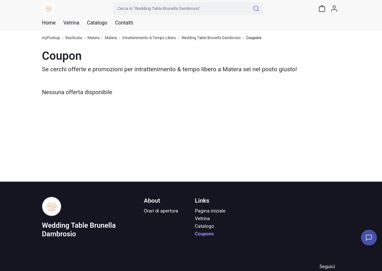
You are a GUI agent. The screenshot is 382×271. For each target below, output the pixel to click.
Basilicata (73, 38)
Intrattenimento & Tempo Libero (149, 38)
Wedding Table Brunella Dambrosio (211, 38)
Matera (94, 38)
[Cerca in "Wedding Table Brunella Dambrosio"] (182, 9)
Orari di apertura (161, 211)
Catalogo (97, 22)
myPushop (51, 38)
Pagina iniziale (210, 211)
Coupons (204, 234)
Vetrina (202, 218)
